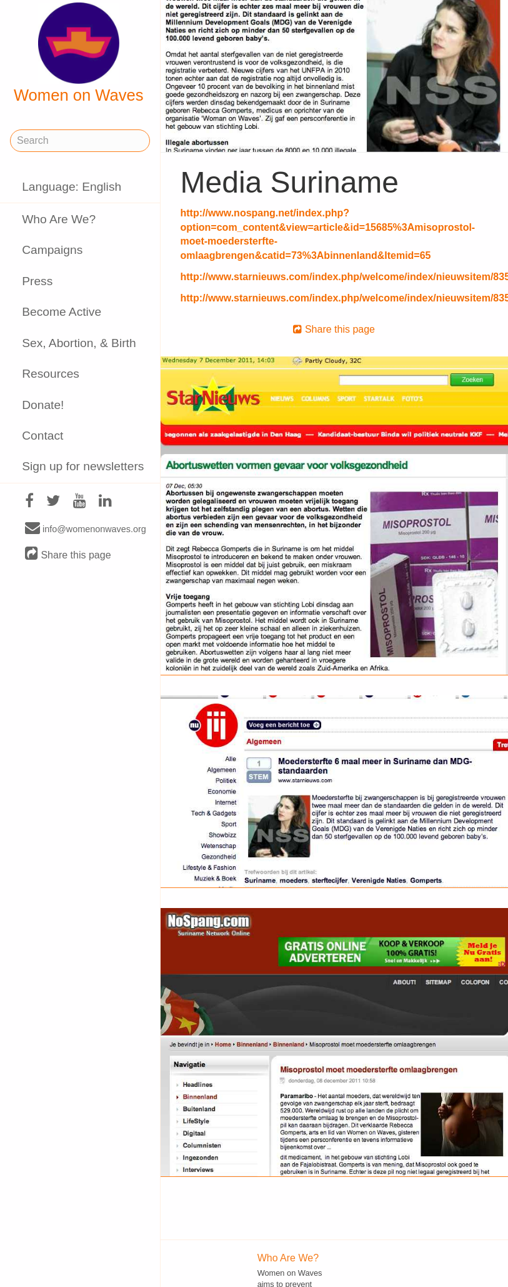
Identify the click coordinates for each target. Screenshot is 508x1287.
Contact (42, 435)
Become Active (61, 311)
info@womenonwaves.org (85, 528)
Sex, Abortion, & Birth (79, 343)
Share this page (68, 554)
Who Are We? (59, 219)
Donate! (43, 404)
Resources (50, 373)
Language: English (71, 186)
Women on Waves (79, 53)
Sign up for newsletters (83, 466)
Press (37, 281)
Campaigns (52, 249)
